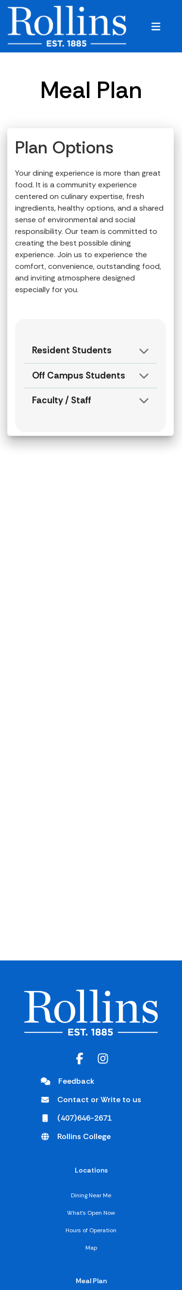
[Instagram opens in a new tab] (103, 1058)
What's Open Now (91, 1213)
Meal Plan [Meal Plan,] (91, 1280)
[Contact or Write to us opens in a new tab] (91, 1099)
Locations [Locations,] (91, 1170)
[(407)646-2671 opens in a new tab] (76, 1118)
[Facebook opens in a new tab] (79, 1058)
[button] (155, 26)
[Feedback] (67, 1081)
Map (91, 1248)
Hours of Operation (91, 1230)
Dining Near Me (91, 1195)
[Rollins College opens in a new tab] (76, 1136)
